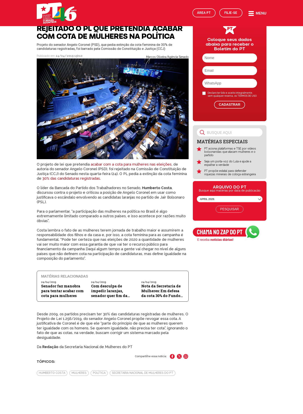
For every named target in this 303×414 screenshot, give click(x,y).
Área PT (204, 13)
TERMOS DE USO (247, 95)
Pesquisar (229, 209)
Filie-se (230, 13)
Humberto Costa (52, 372)
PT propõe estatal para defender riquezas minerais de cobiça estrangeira (230, 172)
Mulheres (79, 372)
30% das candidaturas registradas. (71, 178)
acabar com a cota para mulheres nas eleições (131, 164)
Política (99, 372)
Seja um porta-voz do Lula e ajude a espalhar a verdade (227, 163)
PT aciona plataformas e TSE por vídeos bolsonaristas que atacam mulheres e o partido (230, 152)
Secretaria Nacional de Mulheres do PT (142, 372)
